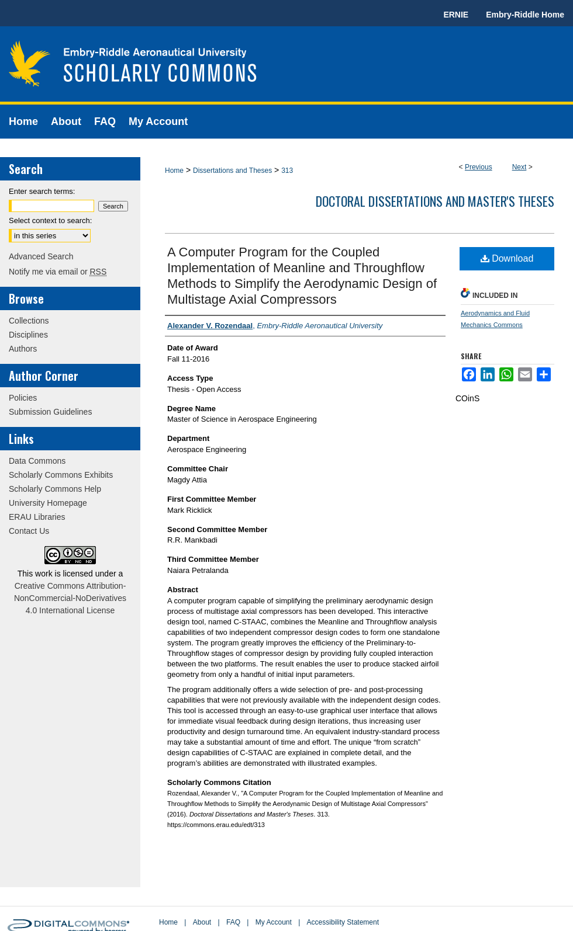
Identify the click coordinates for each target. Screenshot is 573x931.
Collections (29, 320)
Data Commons (37, 460)
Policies (23, 397)
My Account (274, 922)
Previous (478, 167)
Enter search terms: (42, 191)
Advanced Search (41, 256)
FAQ (233, 922)
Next (519, 167)
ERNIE (455, 14)
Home (174, 170)
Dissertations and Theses (232, 170)
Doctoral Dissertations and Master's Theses (435, 201)
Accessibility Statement (343, 922)
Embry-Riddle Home (525, 14)
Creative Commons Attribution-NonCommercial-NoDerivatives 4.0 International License (70, 598)
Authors (23, 348)
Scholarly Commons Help (55, 489)
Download (507, 258)
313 (287, 170)
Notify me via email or (57, 271)
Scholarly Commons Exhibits (61, 475)
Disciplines (28, 334)
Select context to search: (50, 220)
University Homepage (48, 503)
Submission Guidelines (50, 411)
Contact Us (29, 531)
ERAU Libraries (37, 517)
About (202, 922)
